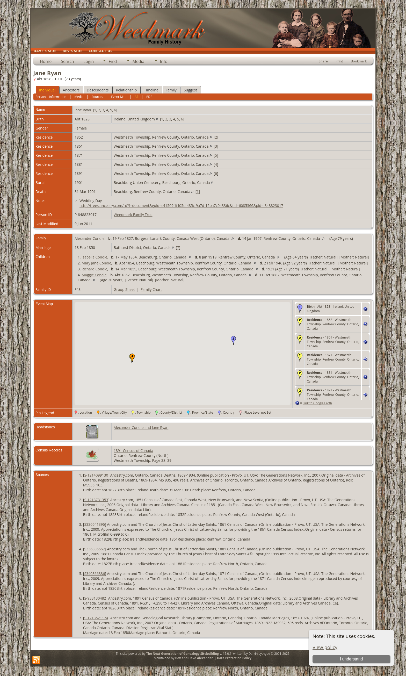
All (136, 97)
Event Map (118, 97)
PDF (149, 97)
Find (112, 61)
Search (67, 61)
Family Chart (151, 289)
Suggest (190, 90)
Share (323, 61)
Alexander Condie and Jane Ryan (141, 427)
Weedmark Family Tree (133, 214)
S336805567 (94, 548)
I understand (351, 659)
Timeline (151, 90)
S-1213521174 (96, 617)
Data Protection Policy (234, 658)
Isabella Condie (94, 257)
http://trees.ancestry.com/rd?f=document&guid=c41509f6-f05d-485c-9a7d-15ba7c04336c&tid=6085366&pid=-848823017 (181, 205)
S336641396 (94, 524)
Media (138, 61)
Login (88, 61)
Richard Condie (94, 269)
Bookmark (359, 61)
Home (46, 61)
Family (171, 90)
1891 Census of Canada (133, 450)
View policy (325, 647)
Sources (97, 97)
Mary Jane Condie (96, 263)
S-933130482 (95, 598)
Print (339, 61)
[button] (233, 340)
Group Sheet (124, 289)
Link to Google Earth (317, 403)
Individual (47, 90)
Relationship (126, 90)
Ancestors (71, 90)
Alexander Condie (90, 238)
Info (163, 61)
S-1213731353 (96, 499)
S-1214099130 (96, 475)
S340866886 (94, 573)
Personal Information (50, 97)
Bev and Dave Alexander (194, 658)
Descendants (97, 90)
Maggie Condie (94, 274)
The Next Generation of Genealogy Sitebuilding (182, 653)
